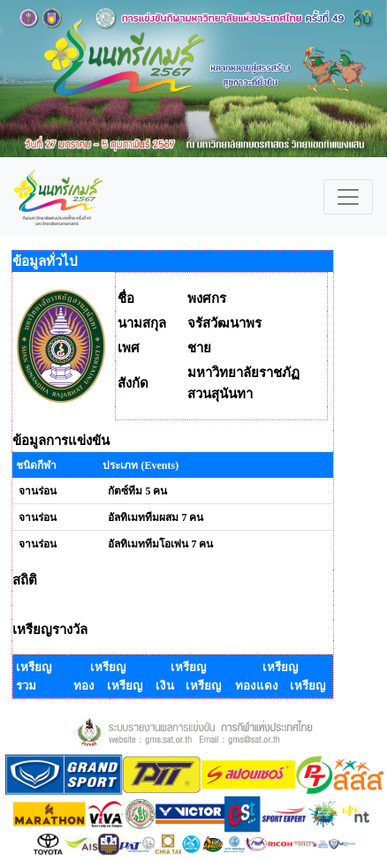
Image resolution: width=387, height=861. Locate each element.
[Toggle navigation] (348, 197)
